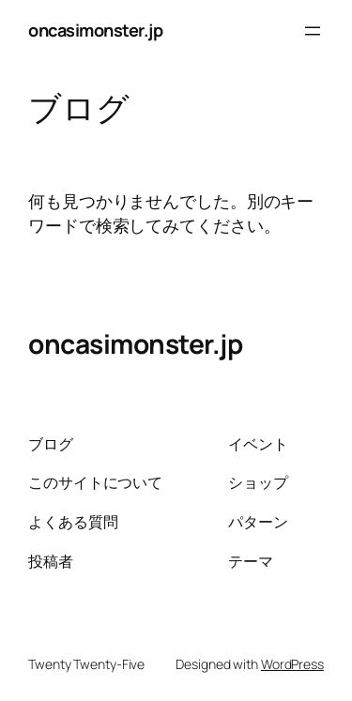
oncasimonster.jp (95, 30)
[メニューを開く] (312, 31)
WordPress (292, 664)
